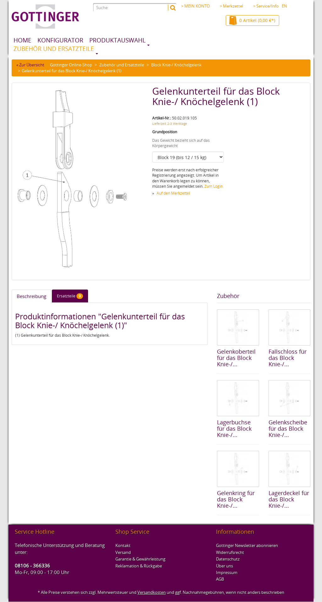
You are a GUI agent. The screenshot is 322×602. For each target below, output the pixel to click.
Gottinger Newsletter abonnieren (247, 545)
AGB (220, 579)
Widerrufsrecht (230, 552)
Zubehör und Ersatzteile (54, 49)
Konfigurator (60, 40)
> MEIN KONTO (195, 6)
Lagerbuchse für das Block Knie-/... (234, 428)
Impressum (226, 572)
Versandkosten (151, 592)
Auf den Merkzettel (173, 193)
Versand (123, 552)
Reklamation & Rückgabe (138, 566)
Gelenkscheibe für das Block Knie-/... (288, 428)
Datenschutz (228, 559)
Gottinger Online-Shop (71, 65)
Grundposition (164, 132)
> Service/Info (267, 6)
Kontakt (122, 545)
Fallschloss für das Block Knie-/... (288, 358)
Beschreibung (31, 296)
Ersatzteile (70, 296)
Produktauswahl (117, 40)
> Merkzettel (231, 6)
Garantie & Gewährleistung (140, 559)
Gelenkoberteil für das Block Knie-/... (236, 358)
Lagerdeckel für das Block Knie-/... (289, 499)
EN (284, 6)
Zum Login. (214, 186)
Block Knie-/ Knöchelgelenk (176, 65)
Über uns (224, 566)
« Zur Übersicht (30, 65)
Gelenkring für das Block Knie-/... (236, 499)
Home (22, 40)
